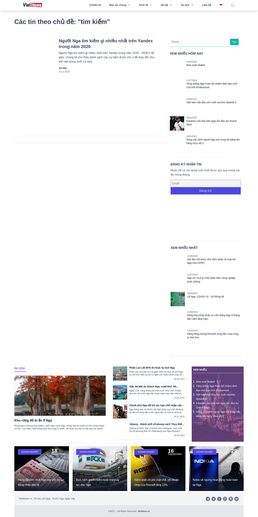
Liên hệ (206, 5)
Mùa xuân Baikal (195, 65)
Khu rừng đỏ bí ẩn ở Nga (33, 420)
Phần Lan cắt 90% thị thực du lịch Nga (152, 367)
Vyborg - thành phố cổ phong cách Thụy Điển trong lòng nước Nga (156, 424)
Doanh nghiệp (30, 452)
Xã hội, (63, 68)
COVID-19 (95, 5)
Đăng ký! (205, 190)
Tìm (234, 41)
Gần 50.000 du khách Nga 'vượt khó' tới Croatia (152, 386)
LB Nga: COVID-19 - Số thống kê (205, 296)
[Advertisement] (206, 217)
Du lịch (19, 368)
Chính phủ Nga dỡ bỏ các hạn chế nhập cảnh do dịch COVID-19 (156, 405)
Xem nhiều (200, 369)
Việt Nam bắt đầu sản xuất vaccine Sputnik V (211, 102)
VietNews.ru (144, 511)
